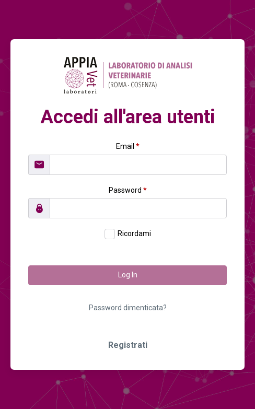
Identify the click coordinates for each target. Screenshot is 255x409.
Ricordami (134, 233)
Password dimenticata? (128, 307)
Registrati (127, 345)
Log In (127, 275)
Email (128, 146)
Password (128, 190)
